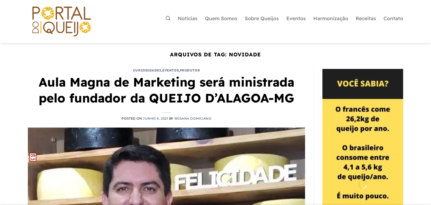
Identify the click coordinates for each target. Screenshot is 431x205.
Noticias (188, 18)
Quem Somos (221, 18)
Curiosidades (147, 70)
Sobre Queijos (262, 18)
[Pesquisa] (168, 18)
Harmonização (330, 18)
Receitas (366, 18)
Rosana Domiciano (193, 118)
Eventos (296, 18)
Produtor (190, 70)
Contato (393, 18)
